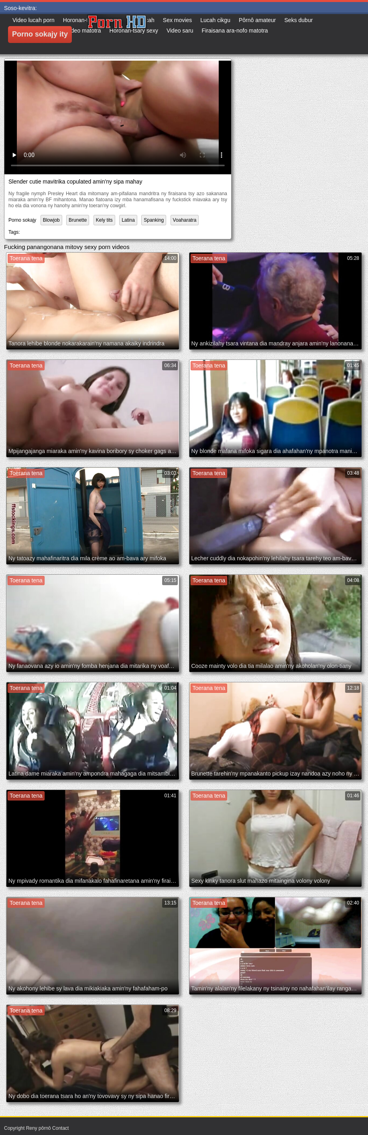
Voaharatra (185, 220)
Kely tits (104, 220)
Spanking (154, 220)
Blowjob (51, 220)
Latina (128, 220)
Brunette (78, 220)
